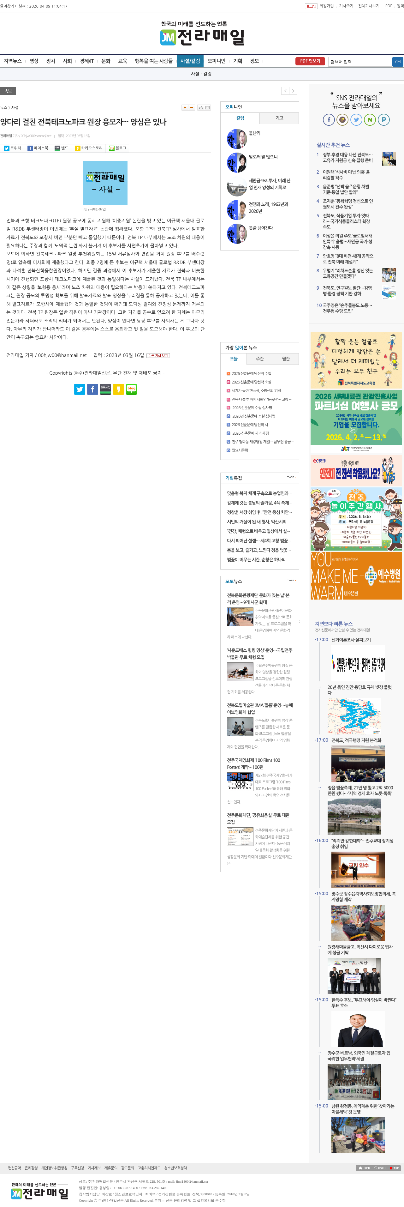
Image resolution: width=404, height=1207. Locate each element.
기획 (237, 61)
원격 (400, 6)
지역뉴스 (12, 61)
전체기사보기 (369, 6)
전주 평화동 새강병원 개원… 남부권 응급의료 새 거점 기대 (274, 442)
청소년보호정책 (175, 1168)
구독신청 (77, 1168)
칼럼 (207, 74)
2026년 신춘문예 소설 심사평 (253, 416)
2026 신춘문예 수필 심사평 (252, 408)
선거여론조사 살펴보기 (351, 640)
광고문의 (127, 1168)
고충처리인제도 (149, 1168)
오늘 (233, 359)
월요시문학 (240, 450)
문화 (105, 61)
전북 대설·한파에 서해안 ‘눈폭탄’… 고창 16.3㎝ (265, 399)
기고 (279, 118)
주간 (260, 359)
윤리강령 (31, 1168)
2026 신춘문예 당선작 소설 (251, 382)
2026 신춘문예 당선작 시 (250, 425)
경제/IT (86, 61)
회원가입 (326, 6)
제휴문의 (110, 1168)
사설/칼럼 (190, 61)
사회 (67, 61)
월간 (286, 359)
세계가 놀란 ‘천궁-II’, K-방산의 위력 (256, 391)
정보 (254, 61)
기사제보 (94, 1168)
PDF (388, 6)
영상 (33, 61)
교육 (122, 61)
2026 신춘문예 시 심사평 (250, 433)
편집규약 (14, 1168)
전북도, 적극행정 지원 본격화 (356, 740)
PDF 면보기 (310, 61)
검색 (398, 61)
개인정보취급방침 (54, 1168)
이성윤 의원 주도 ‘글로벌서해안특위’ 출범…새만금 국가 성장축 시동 (347, 242)
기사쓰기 (346, 6)
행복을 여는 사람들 (153, 61)
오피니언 (216, 61)
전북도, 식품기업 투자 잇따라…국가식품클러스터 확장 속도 (346, 221)
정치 (50, 61)
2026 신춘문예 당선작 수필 (251, 374)
